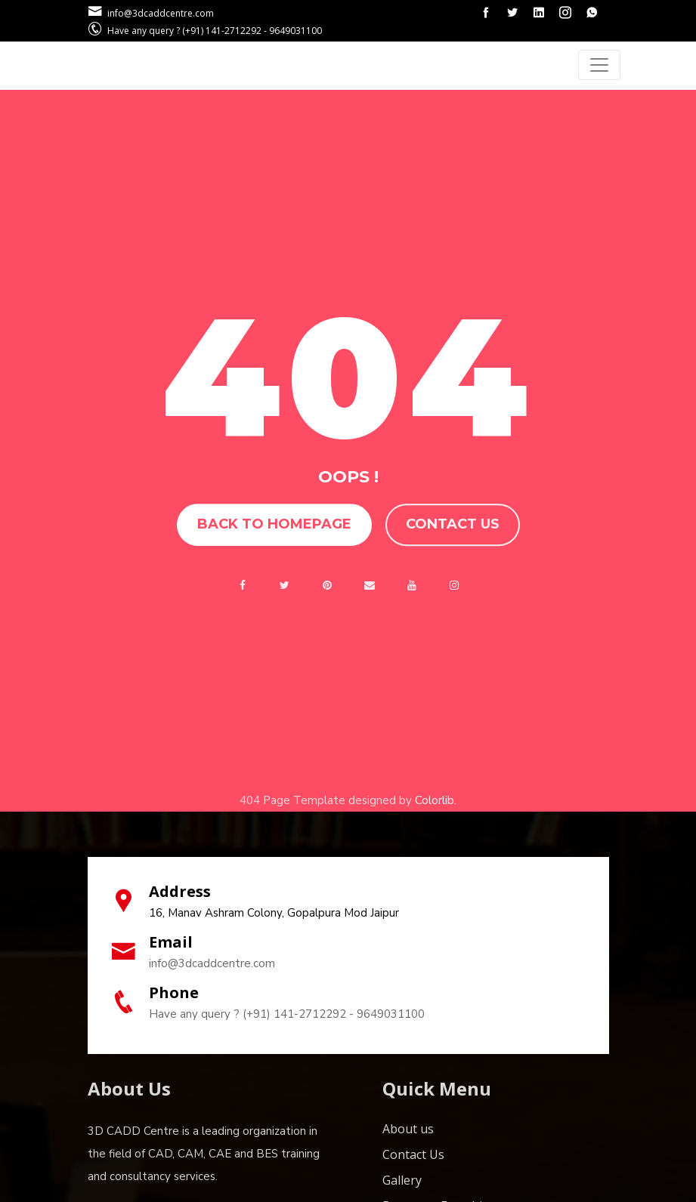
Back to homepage (274, 524)
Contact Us (413, 1154)
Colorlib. (435, 800)
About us (408, 1128)
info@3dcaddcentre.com (212, 963)
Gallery (402, 1180)
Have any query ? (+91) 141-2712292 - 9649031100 (287, 1014)
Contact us (453, 524)
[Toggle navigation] (599, 65)
